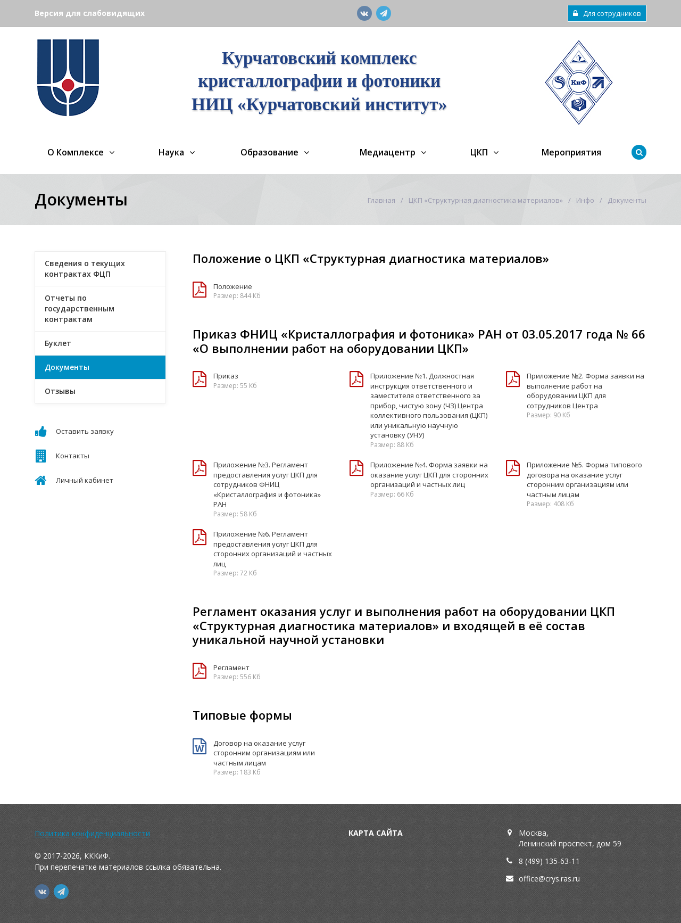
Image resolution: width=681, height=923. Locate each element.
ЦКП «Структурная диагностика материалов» (486, 200)
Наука (171, 152)
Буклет (58, 343)
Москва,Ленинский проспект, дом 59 (570, 838)
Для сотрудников (607, 13)
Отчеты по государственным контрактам (79, 308)
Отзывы (60, 391)
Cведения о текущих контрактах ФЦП (85, 268)
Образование (269, 152)
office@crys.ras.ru (549, 878)
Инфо (585, 200)
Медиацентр (388, 152)
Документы (67, 367)
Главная (381, 200)
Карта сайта (375, 833)
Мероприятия (571, 152)
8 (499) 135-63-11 (549, 861)
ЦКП (479, 152)
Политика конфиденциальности (92, 833)
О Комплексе (75, 152)
